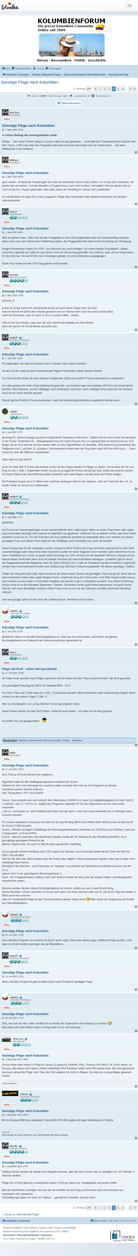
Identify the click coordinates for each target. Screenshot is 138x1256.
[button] (89, 88)
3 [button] (109, 89)
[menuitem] (6, 68)
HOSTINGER (69, 1228)
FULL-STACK (62, 1231)
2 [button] (104, 89)
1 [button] (100, 89)
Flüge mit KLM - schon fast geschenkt (29, 669)
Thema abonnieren (69, 103)
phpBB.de (34, 1231)
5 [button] (118, 89)
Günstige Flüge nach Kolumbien (30, 82)
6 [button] (123, 89)
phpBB (17, 1228)
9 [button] (130, 89)
